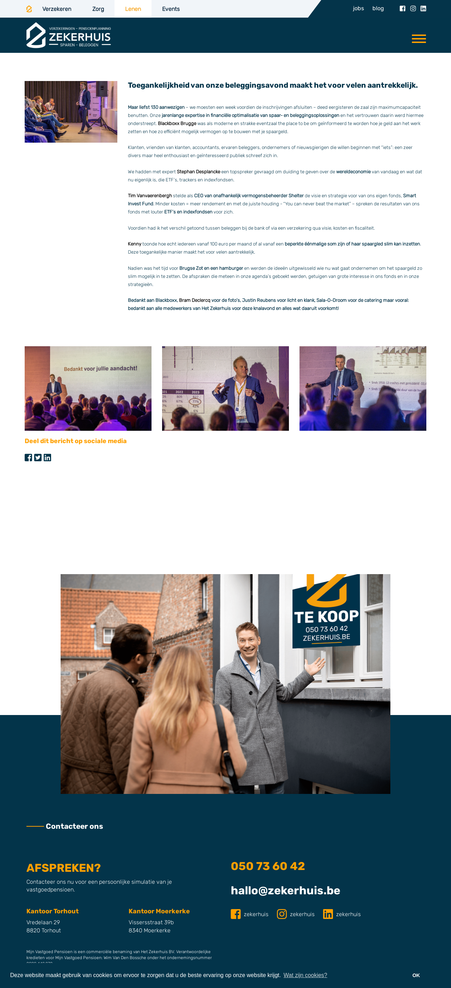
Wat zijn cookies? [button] (305, 975)
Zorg (98, 9)
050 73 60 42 (268, 866)
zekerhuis (250, 914)
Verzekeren (56, 9)
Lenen (133, 9)
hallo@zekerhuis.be (285, 890)
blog (378, 8)
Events (171, 9)
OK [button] (416, 975)
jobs (358, 8)
